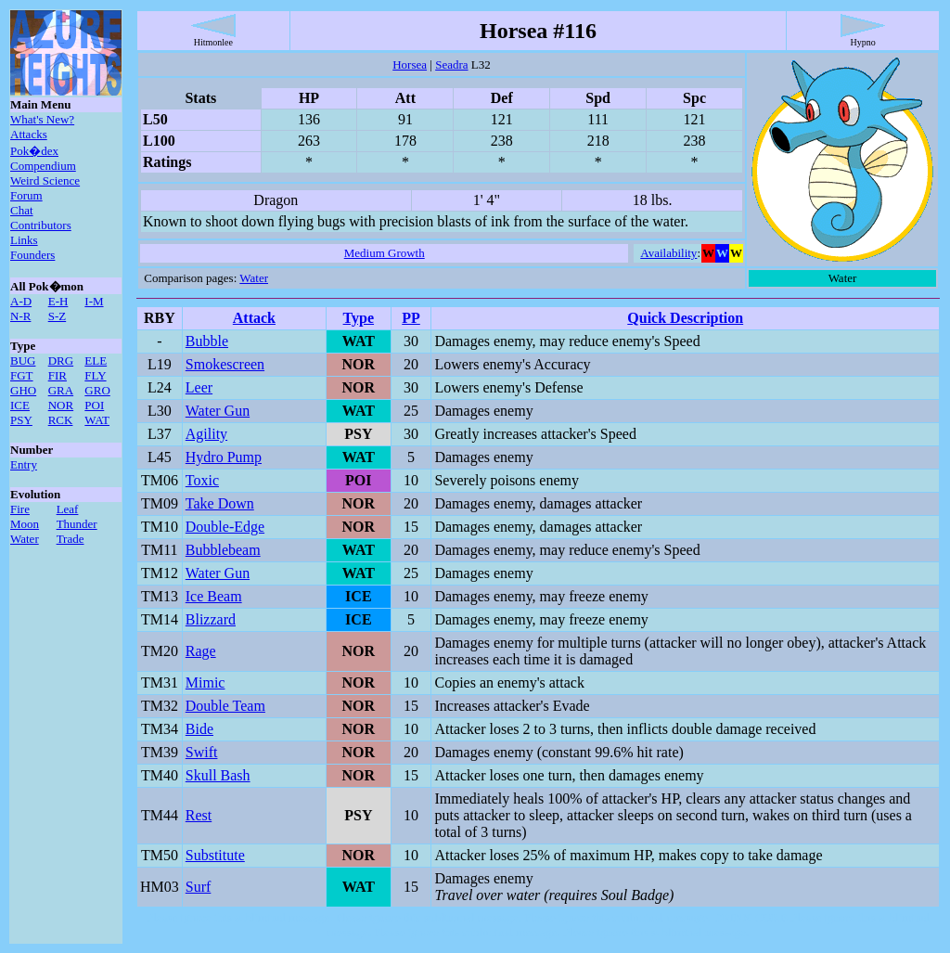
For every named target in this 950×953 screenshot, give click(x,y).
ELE (95, 360)
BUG (22, 360)
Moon (24, 524)
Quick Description (685, 318)
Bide (199, 729)
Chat (21, 210)
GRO (96, 390)
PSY (21, 420)
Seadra (451, 64)
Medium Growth (384, 253)
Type (358, 318)
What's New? (42, 119)
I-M (93, 301)
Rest (199, 815)
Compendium (43, 166)
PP (411, 318)
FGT (21, 375)
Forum (26, 195)
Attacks (28, 134)
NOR (60, 405)
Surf (199, 887)
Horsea (409, 64)
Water (24, 539)
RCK (60, 420)
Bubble (207, 341)
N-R (20, 316)
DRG (60, 360)
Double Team (225, 706)
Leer (199, 387)
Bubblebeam (223, 550)
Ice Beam (214, 596)
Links (24, 240)
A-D (21, 301)
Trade (70, 539)
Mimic (205, 682)
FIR (57, 375)
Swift (202, 752)
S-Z (57, 316)
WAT (96, 420)
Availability (668, 253)
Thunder (77, 524)
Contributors (40, 225)
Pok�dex (34, 151)
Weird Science (45, 180)
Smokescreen (225, 364)
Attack (254, 318)
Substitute (215, 855)
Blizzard (211, 619)
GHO (23, 390)
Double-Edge (225, 526)
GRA (60, 390)
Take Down (220, 503)
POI (94, 405)
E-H (58, 301)
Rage (201, 651)
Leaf (68, 509)
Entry (23, 464)
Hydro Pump (224, 457)
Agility (206, 434)
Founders (32, 255)
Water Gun (218, 411)
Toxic (202, 480)
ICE (20, 405)
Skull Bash (218, 775)
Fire (20, 509)
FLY (95, 375)
